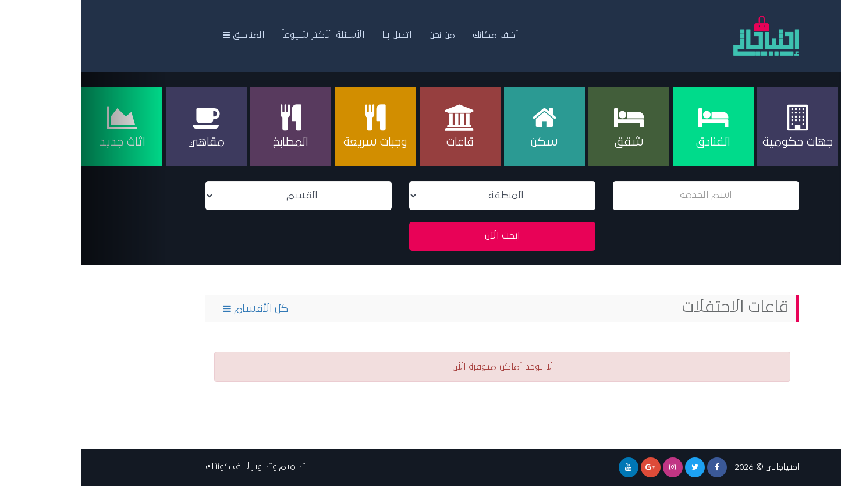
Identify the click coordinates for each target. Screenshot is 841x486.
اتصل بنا (315, 35)
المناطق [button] (162, 35)
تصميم (211, 466)
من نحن (360, 35)
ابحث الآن (420, 236)
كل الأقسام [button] (174, 309)
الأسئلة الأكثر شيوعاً (241, 35)
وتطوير (183, 466)
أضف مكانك (414, 35)
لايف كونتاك (146, 466)
